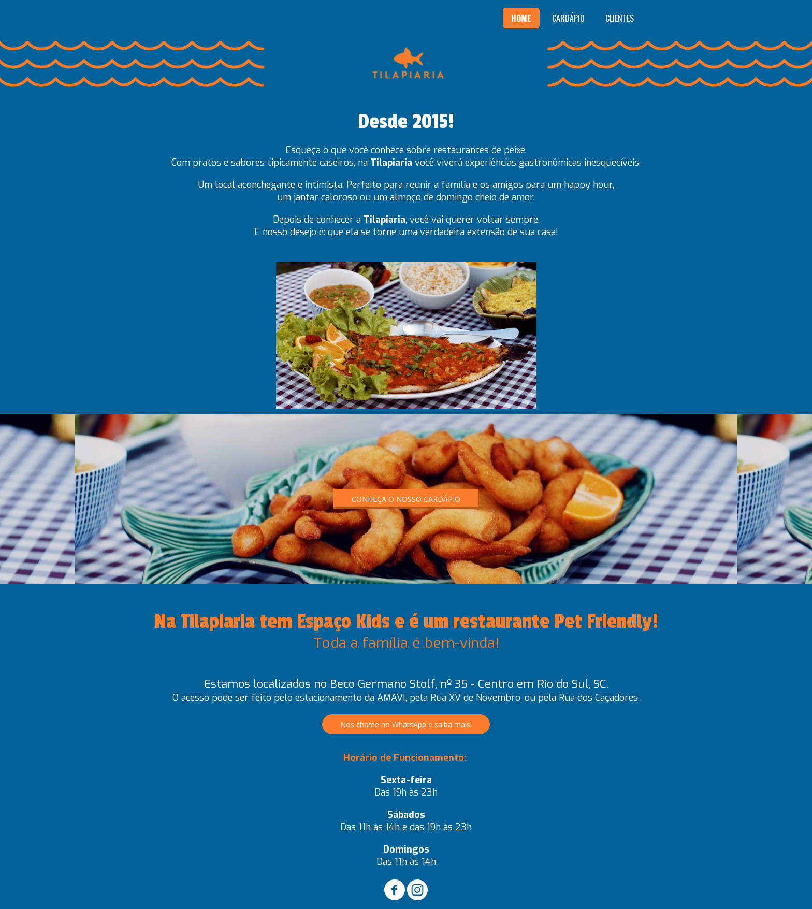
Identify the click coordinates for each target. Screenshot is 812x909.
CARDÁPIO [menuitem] (568, 18)
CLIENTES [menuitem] (619, 18)
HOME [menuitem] (521, 18)
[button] (406, 499)
